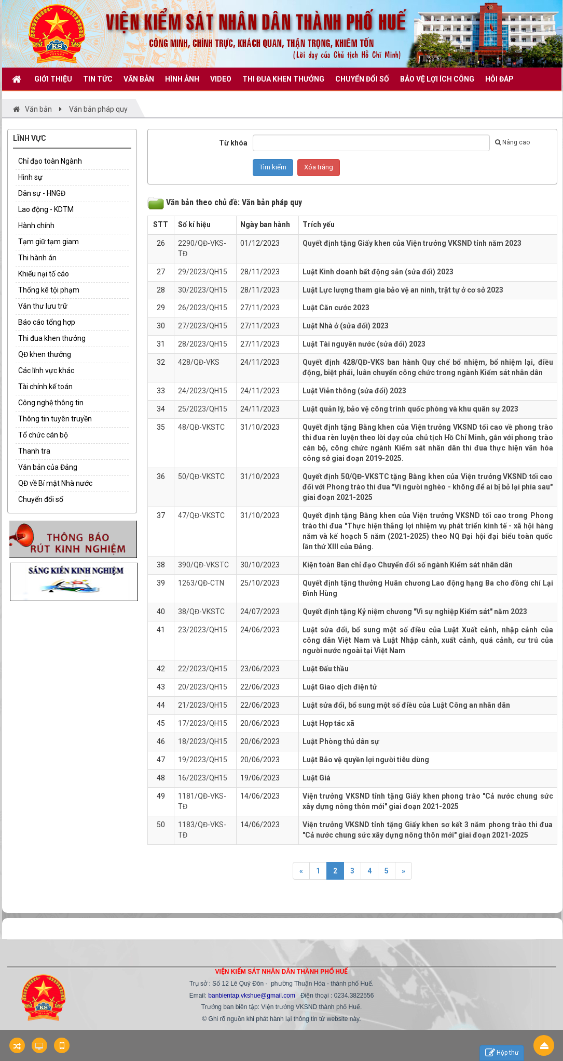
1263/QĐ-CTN (201, 583)
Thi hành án (37, 258)
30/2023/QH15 (202, 290)
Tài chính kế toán (45, 386)
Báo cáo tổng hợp (46, 322)
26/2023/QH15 (202, 307)
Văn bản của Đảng (47, 467)
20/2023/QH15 (202, 687)
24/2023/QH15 (202, 391)
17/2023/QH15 (202, 723)
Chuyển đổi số (40, 499)
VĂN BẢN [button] (138, 79)
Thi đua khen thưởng (52, 338)
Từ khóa (233, 143)
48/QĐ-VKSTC (201, 427)
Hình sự (30, 177)
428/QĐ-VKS (198, 362)
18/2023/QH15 (202, 741)
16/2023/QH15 (202, 778)
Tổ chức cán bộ (43, 435)
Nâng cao (512, 142)
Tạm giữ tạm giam (48, 241)
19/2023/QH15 (202, 759)
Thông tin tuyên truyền (55, 419)
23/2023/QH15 (202, 630)
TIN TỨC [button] (98, 79)
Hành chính (36, 225)
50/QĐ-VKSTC (201, 476)
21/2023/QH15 (202, 705)
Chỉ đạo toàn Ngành (50, 161)
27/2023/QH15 (202, 326)
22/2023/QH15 (202, 669)
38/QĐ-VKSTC (201, 611)
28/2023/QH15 (202, 344)
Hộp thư (501, 1053)
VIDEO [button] (220, 79)
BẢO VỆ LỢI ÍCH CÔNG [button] (437, 79)
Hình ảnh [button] (182, 79)
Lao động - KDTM (46, 209)
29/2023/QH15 (202, 272)
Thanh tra (34, 451)
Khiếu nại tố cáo (43, 274)
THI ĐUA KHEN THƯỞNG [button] (283, 79)
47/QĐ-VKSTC (201, 515)
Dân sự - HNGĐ (41, 193)
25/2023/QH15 (202, 409)
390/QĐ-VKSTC (203, 565)
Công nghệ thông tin (51, 403)
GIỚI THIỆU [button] (53, 79)
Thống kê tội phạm (48, 290)
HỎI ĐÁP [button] (499, 79)
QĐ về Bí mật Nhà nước (55, 483)
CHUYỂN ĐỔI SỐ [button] (362, 79)
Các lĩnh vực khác (46, 370)
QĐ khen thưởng (44, 354)
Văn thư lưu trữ (42, 306)
